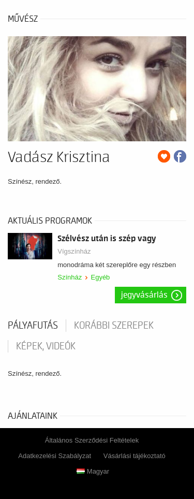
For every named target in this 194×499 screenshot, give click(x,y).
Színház (69, 277)
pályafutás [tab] (33, 325)
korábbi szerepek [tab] (114, 325)
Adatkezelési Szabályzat (54, 456)
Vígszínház (74, 251)
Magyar (93, 471)
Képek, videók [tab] (46, 346)
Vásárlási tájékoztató (134, 456)
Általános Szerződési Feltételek (92, 440)
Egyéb (100, 277)
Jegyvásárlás (144, 295)
